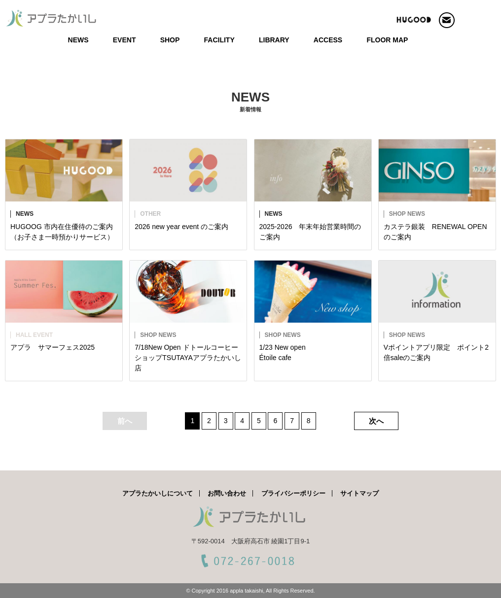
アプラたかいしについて (157, 493)
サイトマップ (359, 493)
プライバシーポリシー (293, 493)
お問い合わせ (227, 493)
